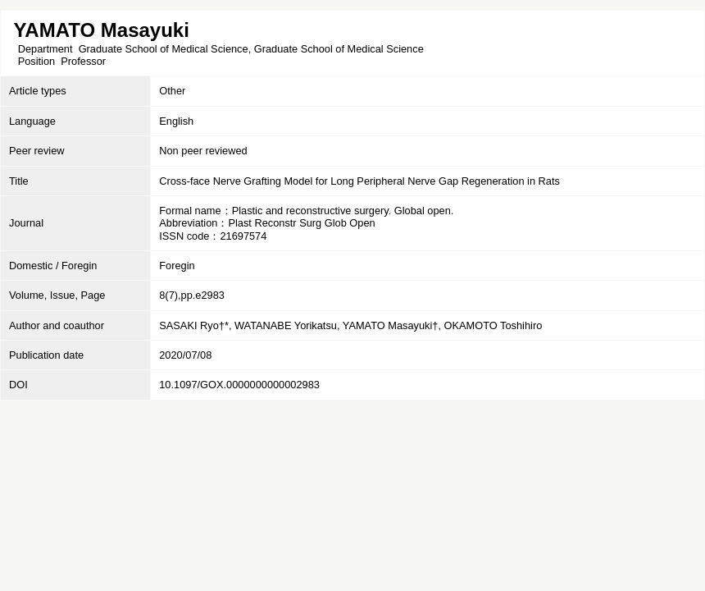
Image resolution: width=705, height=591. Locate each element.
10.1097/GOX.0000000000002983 (239, 384)
